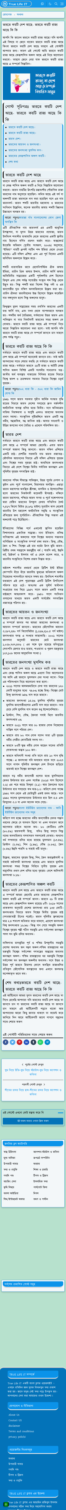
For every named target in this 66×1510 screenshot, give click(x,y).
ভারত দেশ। (15, 139)
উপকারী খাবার (16, 1464)
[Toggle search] (56, 4)
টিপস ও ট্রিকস (16, 1475)
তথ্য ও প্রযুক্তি (15, 1481)
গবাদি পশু (13, 1470)
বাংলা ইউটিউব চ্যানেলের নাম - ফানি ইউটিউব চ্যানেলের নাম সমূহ (33, 810)
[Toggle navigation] (62, 4)
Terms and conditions (21, 1431)
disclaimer (14, 1426)
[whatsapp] (42, 4)
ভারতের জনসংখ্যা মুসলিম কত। (25, 150)
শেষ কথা (13, 162)
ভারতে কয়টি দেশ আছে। (22, 127)
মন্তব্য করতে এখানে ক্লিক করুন (33, 1121)
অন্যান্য (12, 1459)
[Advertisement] (32, 1243)
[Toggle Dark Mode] (50, 4)
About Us (14, 1415)
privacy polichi (17, 1437)
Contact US (15, 1420)
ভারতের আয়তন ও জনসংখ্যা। (24, 145)
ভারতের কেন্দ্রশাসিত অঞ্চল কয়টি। (27, 156)
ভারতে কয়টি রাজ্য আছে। (22, 133)
